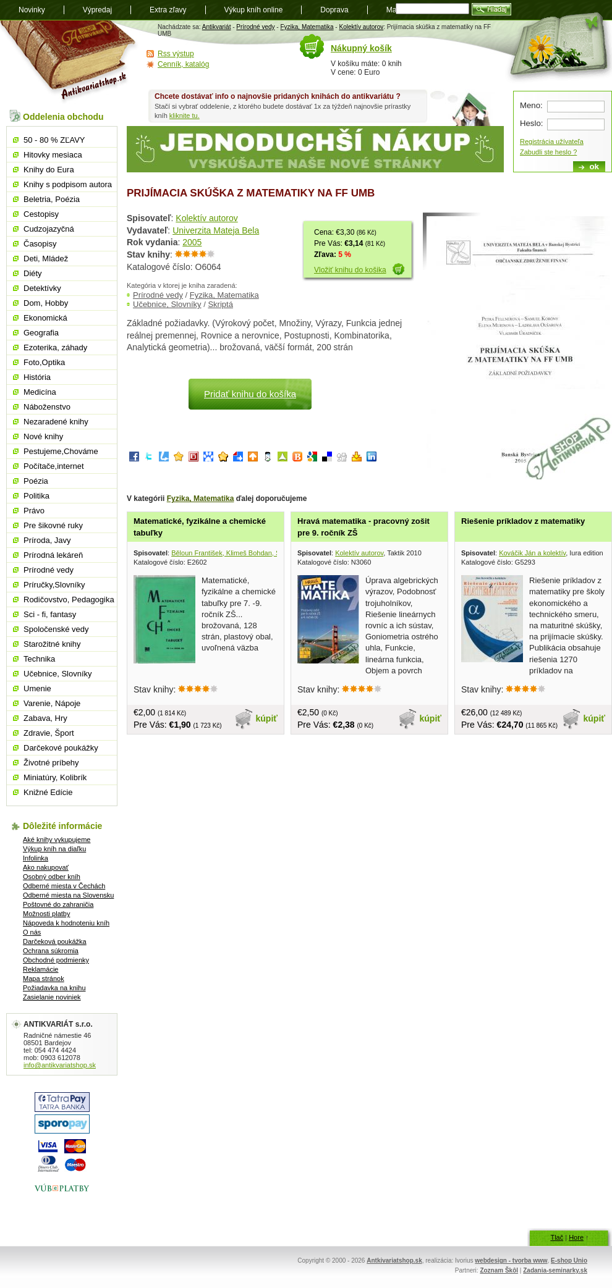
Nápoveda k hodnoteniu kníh (66, 923)
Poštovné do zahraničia (58, 904)
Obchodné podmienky (56, 960)
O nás (32, 932)
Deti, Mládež (45, 258)
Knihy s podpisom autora (67, 184)
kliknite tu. (184, 115)
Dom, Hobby (45, 303)
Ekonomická (45, 317)
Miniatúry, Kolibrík (55, 777)
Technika (39, 658)
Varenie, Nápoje (51, 703)
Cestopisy (41, 214)
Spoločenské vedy (56, 629)
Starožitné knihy (52, 644)
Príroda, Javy (47, 540)
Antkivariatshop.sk (394, 1260)
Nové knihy (43, 436)
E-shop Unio (569, 1260)
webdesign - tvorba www (511, 1260)
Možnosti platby (46, 913)
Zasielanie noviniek (52, 997)
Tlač (556, 1237)
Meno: (531, 105)
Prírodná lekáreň (53, 555)
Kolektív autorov (361, 26)
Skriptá (220, 304)
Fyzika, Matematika (306, 26)
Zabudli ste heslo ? (548, 152)
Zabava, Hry (45, 718)
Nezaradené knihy (55, 421)
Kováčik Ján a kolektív (532, 553)
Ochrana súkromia (51, 950)
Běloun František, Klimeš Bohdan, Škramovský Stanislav (256, 553)
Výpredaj (97, 10)
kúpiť (267, 718)
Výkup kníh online (253, 10)
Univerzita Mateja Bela (215, 230)
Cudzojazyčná (48, 229)
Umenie (37, 688)
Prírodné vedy (255, 26)
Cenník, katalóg (183, 64)
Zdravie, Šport (48, 733)
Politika (36, 495)
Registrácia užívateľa (552, 141)
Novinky (32, 10)
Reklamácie (40, 969)
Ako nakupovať (46, 867)
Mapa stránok (43, 978)
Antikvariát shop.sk (69, 62)
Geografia (41, 332)
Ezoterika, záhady (55, 347)
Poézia (35, 481)
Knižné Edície (48, 792)
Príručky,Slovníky (54, 584)
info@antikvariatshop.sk (59, 1065)
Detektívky (42, 288)
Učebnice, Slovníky (167, 304)
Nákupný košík (361, 48)
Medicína (39, 392)
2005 (192, 242)
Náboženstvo (46, 406)
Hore (576, 1237)
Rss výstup (176, 53)
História (37, 377)
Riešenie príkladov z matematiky (523, 521)
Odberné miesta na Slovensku (68, 895)
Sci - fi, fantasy (49, 614)
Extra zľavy (168, 10)
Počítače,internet (53, 466)
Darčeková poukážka (55, 941)
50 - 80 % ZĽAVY (54, 140)
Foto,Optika (44, 362)
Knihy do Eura (48, 169)
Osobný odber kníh (51, 876)
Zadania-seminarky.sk (555, 1270)
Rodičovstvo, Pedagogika (68, 599)
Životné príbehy (51, 762)
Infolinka (35, 858)
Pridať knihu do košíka (250, 394)
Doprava (334, 10)
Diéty (32, 273)
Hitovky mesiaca (52, 154)
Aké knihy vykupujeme (56, 839)
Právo (34, 510)
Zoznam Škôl (499, 1270)
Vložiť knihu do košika (350, 270)
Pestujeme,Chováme (60, 451)
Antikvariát (216, 26)
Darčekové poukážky (60, 747)
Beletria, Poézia (51, 199)
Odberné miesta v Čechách (64, 886)
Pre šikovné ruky (53, 525)
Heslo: (531, 123)
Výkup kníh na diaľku (54, 848)
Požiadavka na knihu (54, 987)
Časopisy (39, 243)
